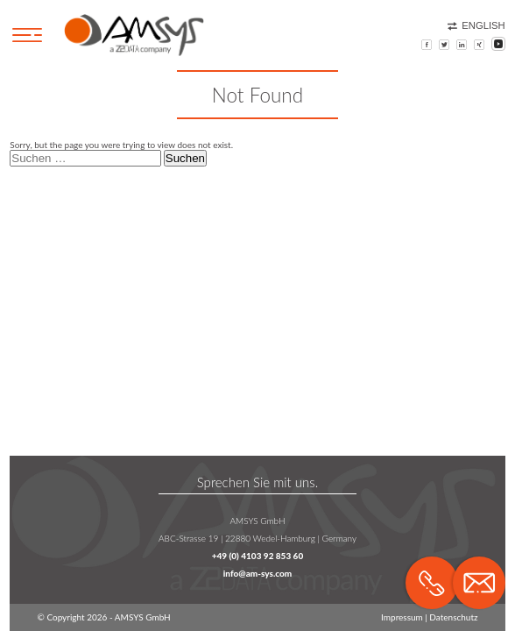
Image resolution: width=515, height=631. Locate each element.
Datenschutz (453, 617)
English (476, 25)
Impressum (402, 617)
